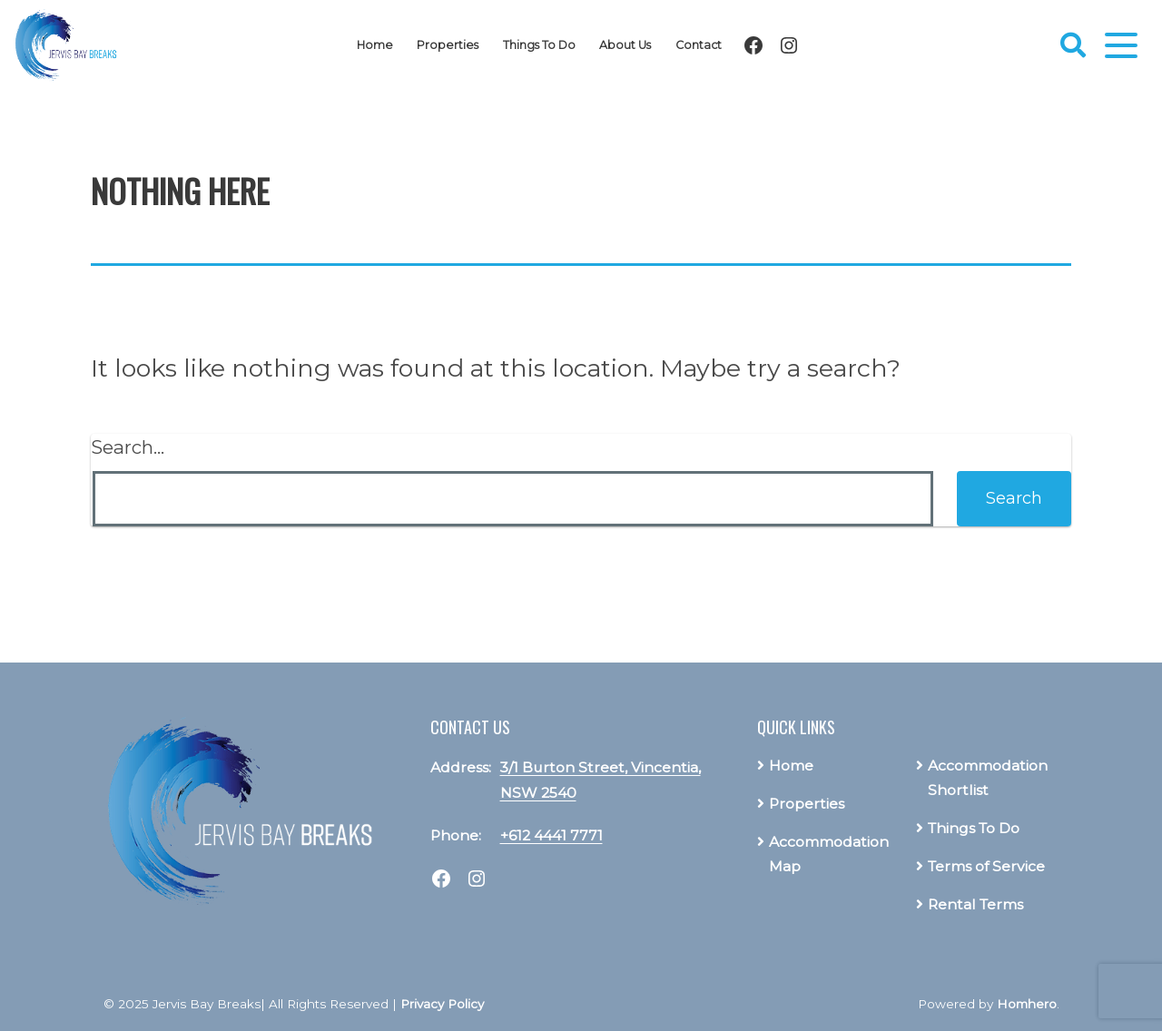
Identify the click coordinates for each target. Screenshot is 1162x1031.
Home (375, 45)
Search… (127, 447)
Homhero (1027, 1004)
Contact (698, 45)
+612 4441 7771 (551, 835)
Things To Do (539, 45)
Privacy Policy (442, 1004)
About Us (625, 45)
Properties (447, 45)
